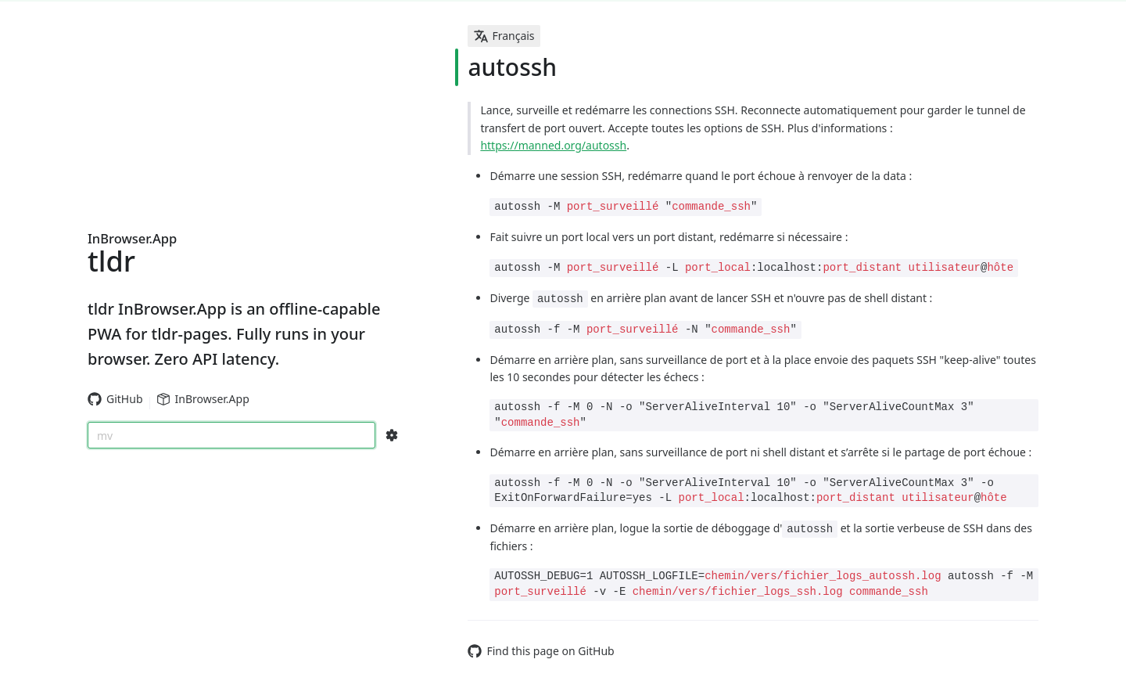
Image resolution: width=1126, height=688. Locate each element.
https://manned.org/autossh (553, 145)
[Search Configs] (391, 435)
